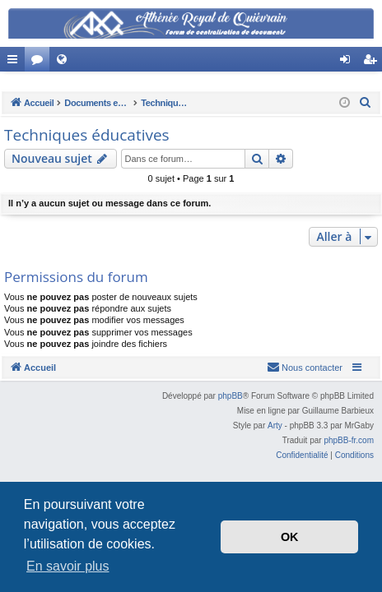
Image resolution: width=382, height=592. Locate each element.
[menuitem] (365, 103)
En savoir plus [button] (67, 566)
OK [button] (290, 536)
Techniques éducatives (87, 135)
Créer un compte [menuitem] (373, 62)
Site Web (65, 62)
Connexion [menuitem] (348, 62)
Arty (275, 425)
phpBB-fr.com (349, 440)
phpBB (230, 395)
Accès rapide (16, 62)
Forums (40, 62)
